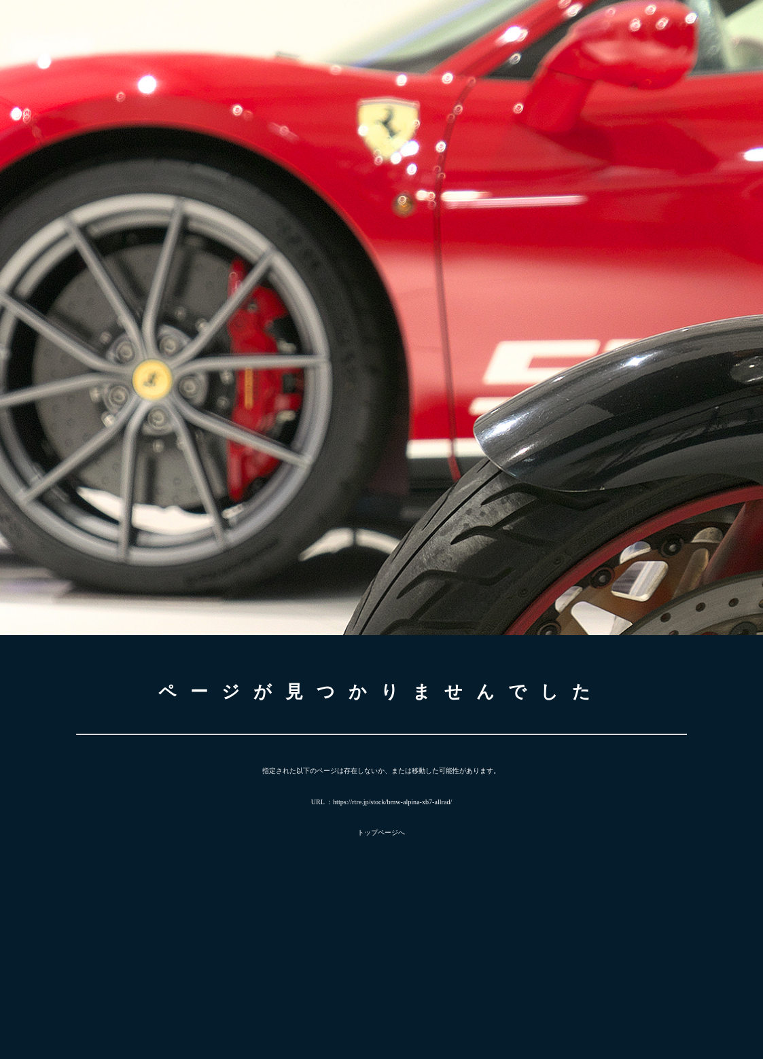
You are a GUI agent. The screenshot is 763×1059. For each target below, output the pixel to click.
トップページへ (381, 832)
